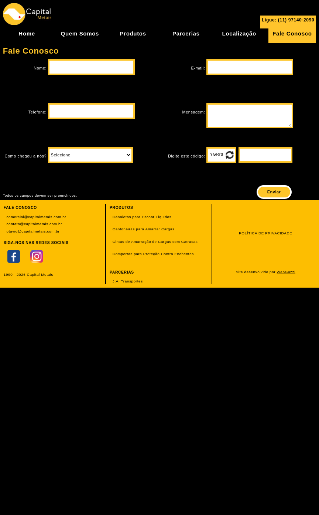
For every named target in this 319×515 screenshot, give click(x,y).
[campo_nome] (91, 67)
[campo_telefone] (91, 111)
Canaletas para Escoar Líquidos (142, 217)
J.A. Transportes (128, 281)
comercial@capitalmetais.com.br (36, 217)
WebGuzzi (286, 272)
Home (26, 33)
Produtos (133, 33)
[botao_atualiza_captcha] (230, 155)
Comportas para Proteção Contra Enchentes (153, 254)
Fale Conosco (292, 33)
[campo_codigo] (265, 155)
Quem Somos (80, 33)
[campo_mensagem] (249, 115)
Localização (239, 33)
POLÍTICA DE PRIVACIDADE (265, 233)
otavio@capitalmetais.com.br (33, 231)
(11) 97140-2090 (296, 20)
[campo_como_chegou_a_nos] (90, 155)
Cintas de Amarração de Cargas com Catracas (155, 242)
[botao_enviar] (274, 192)
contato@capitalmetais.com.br (34, 224)
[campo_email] (249, 67)
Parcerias (186, 33)
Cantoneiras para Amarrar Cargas (144, 229)
